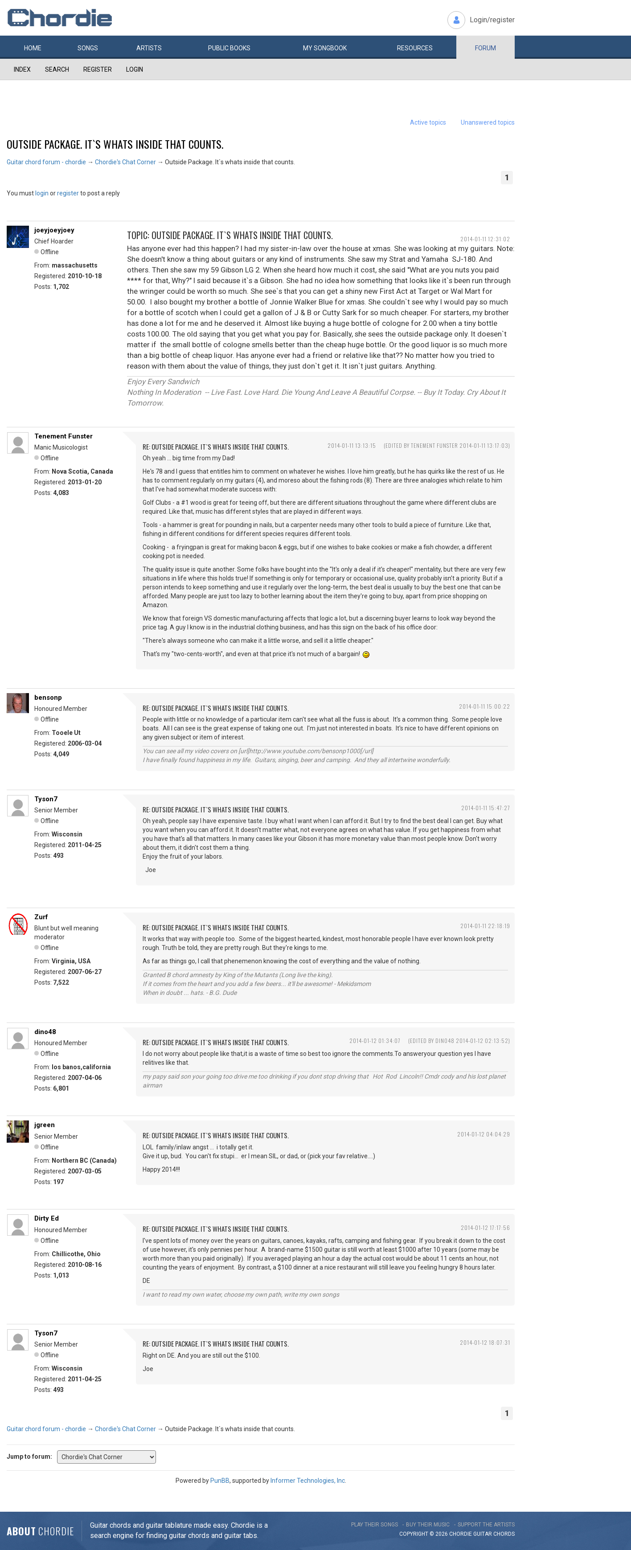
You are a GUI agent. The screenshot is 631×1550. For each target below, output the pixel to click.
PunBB (219, 1480)
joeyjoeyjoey (54, 230)
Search (57, 69)
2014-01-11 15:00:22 (484, 706)
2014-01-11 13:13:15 (352, 445)
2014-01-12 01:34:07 (375, 1040)
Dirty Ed (46, 1218)
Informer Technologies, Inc (307, 1480)
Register (97, 69)
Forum (485, 48)
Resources (415, 48)
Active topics (428, 122)
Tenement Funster (63, 436)
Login (134, 69)
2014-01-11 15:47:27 (485, 808)
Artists (149, 48)
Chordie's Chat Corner (125, 162)
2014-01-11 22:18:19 (485, 925)
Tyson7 (45, 799)
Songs (88, 48)
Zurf (41, 917)
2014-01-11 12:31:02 (485, 239)
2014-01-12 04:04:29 (483, 1134)
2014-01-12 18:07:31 (485, 1342)
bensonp (48, 698)
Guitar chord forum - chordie (46, 162)
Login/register (492, 20)
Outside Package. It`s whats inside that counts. (115, 144)
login (42, 193)
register (68, 193)
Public (229, 48)
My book (325, 48)
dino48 (45, 1032)
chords (504, 1534)
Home (32, 48)
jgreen (44, 1125)
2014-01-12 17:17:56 (485, 1227)
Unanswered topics (488, 122)
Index (22, 69)
